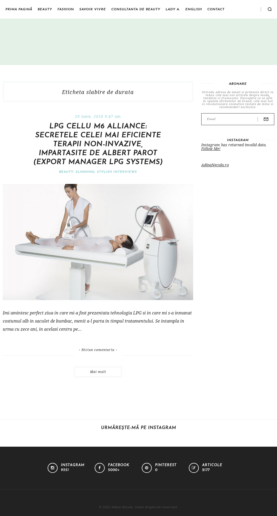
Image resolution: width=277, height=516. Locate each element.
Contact (216, 9)
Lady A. (173, 9)
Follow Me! (210, 148)
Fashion (65, 9)
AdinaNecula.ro (215, 164)
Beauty (45, 9)
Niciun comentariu (97, 350)
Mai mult (98, 371)
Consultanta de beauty (135, 9)
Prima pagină (18, 9)
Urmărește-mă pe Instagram (138, 428)
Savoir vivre (92, 9)
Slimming (85, 172)
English (193, 9)
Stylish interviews (117, 172)
